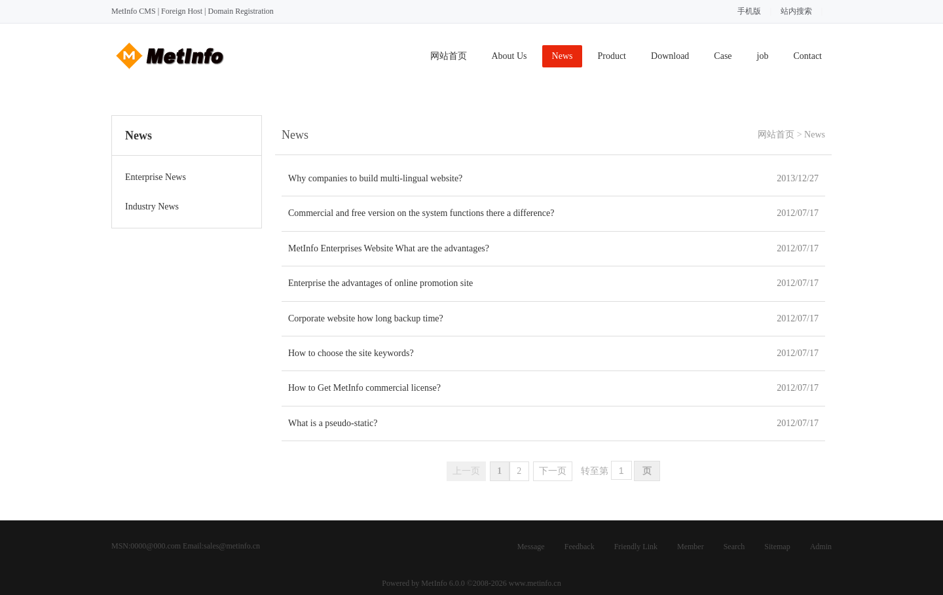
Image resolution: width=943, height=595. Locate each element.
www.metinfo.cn (535, 583)
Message (531, 546)
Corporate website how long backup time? (365, 318)
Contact (807, 56)
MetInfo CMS (133, 11)
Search (734, 546)
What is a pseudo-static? (332, 423)
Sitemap (777, 546)
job (763, 56)
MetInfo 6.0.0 (442, 583)
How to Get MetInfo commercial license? (364, 388)
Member (690, 546)
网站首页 (448, 56)
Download (670, 56)
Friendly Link (635, 546)
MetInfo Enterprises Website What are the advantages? (388, 248)
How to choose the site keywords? (351, 353)
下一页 (552, 471)
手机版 (749, 11)
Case (722, 56)
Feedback (579, 546)
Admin (821, 546)
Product (611, 56)
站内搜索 (796, 11)
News (562, 56)
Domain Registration (240, 11)
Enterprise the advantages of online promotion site (380, 283)
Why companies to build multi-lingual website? (375, 178)
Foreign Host (181, 11)
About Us (509, 56)
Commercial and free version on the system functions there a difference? (421, 213)
